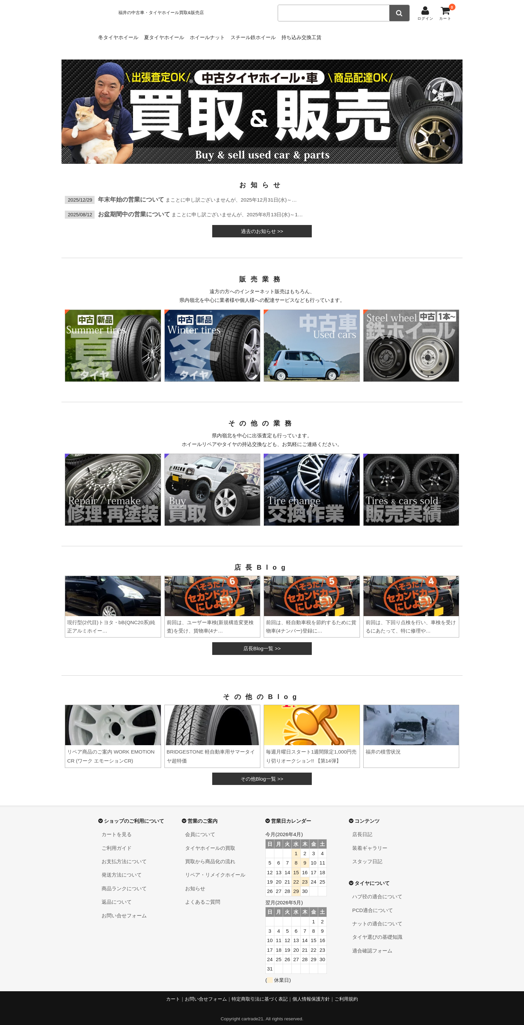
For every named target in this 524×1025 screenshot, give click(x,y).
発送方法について (122, 868)
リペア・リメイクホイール (215, 868)
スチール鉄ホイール (286, 35)
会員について (200, 827)
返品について (117, 895)
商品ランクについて (124, 882)
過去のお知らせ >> (262, 224)
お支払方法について (124, 855)
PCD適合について (372, 903)
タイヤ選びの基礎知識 (377, 930)
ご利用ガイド (117, 841)
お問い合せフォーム (124, 909)
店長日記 (362, 827)
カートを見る (117, 827)
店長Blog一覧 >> (262, 642)
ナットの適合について (377, 917)
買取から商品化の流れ (210, 855)
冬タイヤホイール (120, 35)
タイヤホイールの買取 (210, 841)
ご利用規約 (346, 992)
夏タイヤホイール (177, 35)
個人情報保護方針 (311, 992)
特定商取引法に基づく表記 (260, 992)
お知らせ (195, 882)
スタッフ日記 (367, 855)
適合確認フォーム (372, 944)
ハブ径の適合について (377, 890)
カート (173, 992)
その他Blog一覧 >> (262, 772)
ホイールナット (230, 35)
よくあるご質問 (202, 895)
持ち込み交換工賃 (345, 35)
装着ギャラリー (369, 841)
